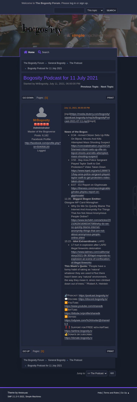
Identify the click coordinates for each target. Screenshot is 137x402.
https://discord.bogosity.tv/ (93, 299)
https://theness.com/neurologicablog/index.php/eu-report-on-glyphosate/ (90, 192)
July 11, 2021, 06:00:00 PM (77, 108)
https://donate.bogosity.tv (78, 337)
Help (100, 393)
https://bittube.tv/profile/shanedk (82, 313)
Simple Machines (33, 396)
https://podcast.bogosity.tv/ (93, 295)
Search (43, 52)
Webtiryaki (23, 393)
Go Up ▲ (125, 393)
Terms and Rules (111, 393)
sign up (83, 3)
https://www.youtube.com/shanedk (84, 306)
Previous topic (90, 86)
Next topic (107, 86)
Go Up (26, 351)
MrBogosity (41, 120)
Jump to (81, 373)
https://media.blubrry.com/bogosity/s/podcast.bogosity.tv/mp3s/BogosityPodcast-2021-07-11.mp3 (87, 117)
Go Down (28, 98)
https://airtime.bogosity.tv (78, 330)
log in (73, 3)
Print (110, 98)
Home (29, 52)
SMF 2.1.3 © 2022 (16, 396)
